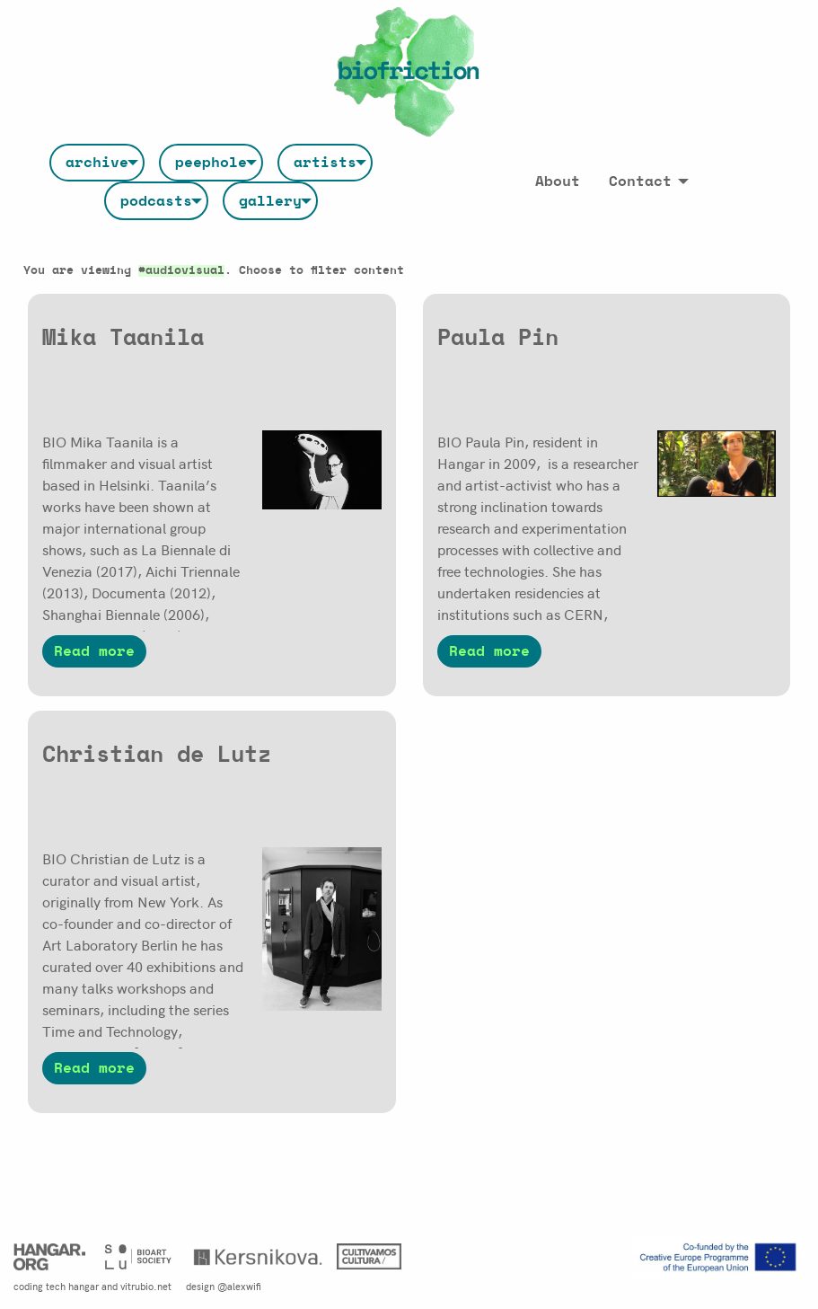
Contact (640, 181)
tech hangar (72, 1285)
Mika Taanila (123, 338)
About (557, 181)
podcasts (156, 201)
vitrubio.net (146, 1285)
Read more (94, 651)
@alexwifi (239, 1285)
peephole (211, 162)
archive (97, 162)
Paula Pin (498, 338)
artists (325, 162)
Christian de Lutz (156, 755)
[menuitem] (97, 162)
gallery (270, 201)
